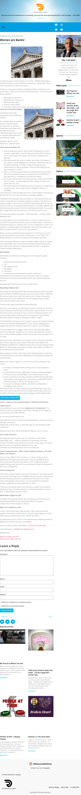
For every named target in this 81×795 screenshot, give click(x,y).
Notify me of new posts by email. (13, 606)
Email (2, 587)
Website (3, 594)
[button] (3, 27)
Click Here (68, 158)
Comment (4, 554)
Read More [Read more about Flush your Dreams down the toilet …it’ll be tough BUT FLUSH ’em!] (32, 691)
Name (2, 579)
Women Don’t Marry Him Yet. (10, 539)
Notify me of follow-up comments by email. (16, 602)
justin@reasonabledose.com (23, 529)
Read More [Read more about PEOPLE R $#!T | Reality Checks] (4, 755)
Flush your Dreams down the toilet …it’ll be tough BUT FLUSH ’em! (40, 672)
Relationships (15, 36)
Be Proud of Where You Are (11, 663)
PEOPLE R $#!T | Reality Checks (74, 121)
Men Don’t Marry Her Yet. (9, 537)
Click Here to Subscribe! (10, 397)
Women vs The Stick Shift (39, 737)
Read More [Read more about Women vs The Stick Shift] (32, 751)
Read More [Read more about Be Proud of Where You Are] (4, 677)
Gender (3, 36)
